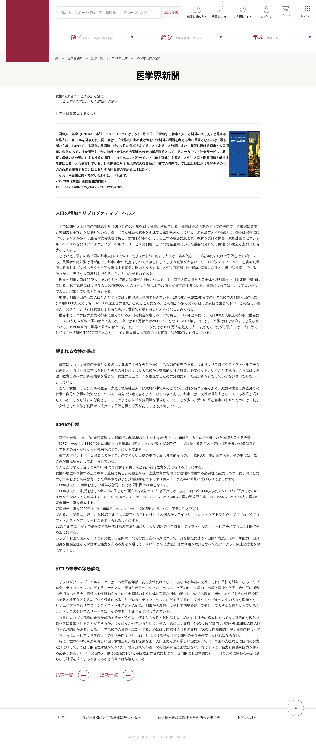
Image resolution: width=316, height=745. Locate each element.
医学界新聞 (75, 55)
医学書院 (27, 31)
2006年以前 (120, 55)
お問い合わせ (247, 714)
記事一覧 (97, 55)
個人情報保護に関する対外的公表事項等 (189, 714)
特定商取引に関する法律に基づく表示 (111, 714)
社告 (61, 714)
